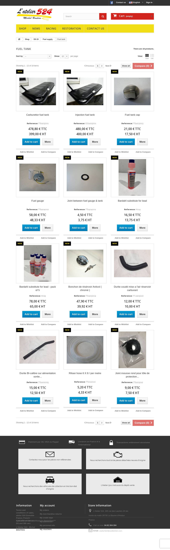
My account (47, 505)
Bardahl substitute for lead (132, 200)
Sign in (149, 2)
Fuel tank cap (132, 114)
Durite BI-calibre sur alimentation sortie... (37, 375)
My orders (44, 510)
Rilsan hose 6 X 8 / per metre (85, 373)
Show (56, 56)
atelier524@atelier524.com (110, 531)
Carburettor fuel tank (37, 114)
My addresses (46, 522)
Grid (147, 56)
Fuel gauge (37, 200)
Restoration (71, 28)
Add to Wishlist (27, 152)
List (152, 56)
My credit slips (46, 518)
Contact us (121, 2)
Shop (22, 28)
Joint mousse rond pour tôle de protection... (132, 375)
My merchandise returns (51, 514)
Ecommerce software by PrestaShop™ (39, 542)
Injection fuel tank (85, 114)
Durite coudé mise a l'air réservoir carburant (132, 288)
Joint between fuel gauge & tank (85, 200)
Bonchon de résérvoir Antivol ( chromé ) (85, 288)
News (36, 28)
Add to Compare (48, 152)
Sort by (19, 56)
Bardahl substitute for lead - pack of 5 (37, 288)
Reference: (32, 123)
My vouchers (45, 529)
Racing (51, 28)
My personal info (47, 525)
